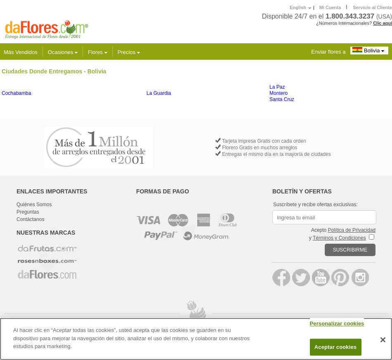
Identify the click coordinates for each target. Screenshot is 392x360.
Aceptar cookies (335, 347)
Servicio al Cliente (372, 7)
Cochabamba (16, 93)
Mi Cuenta (330, 7)
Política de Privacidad (351, 230)
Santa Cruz (281, 99)
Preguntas (28, 212)
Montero (278, 93)
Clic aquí (382, 23)
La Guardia (158, 93)
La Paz (277, 87)
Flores (97, 52)
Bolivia (369, 50)
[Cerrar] (383, 340)
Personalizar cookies (337, 324)
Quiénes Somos (34, 204)
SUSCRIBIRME (350, 250)
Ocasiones (63, 52)
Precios (129, 52)
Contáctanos (30, 219)
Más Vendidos (21, 52)
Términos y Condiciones (339, 238)
